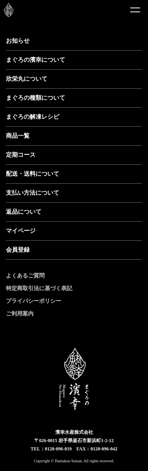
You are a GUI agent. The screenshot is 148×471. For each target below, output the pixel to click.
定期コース (21, 155)
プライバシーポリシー (33, 301)
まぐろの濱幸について (35, 60)
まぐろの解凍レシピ (32, 117)
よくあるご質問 (25, 276)
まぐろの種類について (35, 98)
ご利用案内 (20, 314)
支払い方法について (32, 193)
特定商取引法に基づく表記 (39, 288)
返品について (23, 212)
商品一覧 (18, 136)
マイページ (21, 231)
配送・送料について (32, 174)
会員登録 (18, 250)
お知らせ (18, 41)
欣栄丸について (26, 79)
